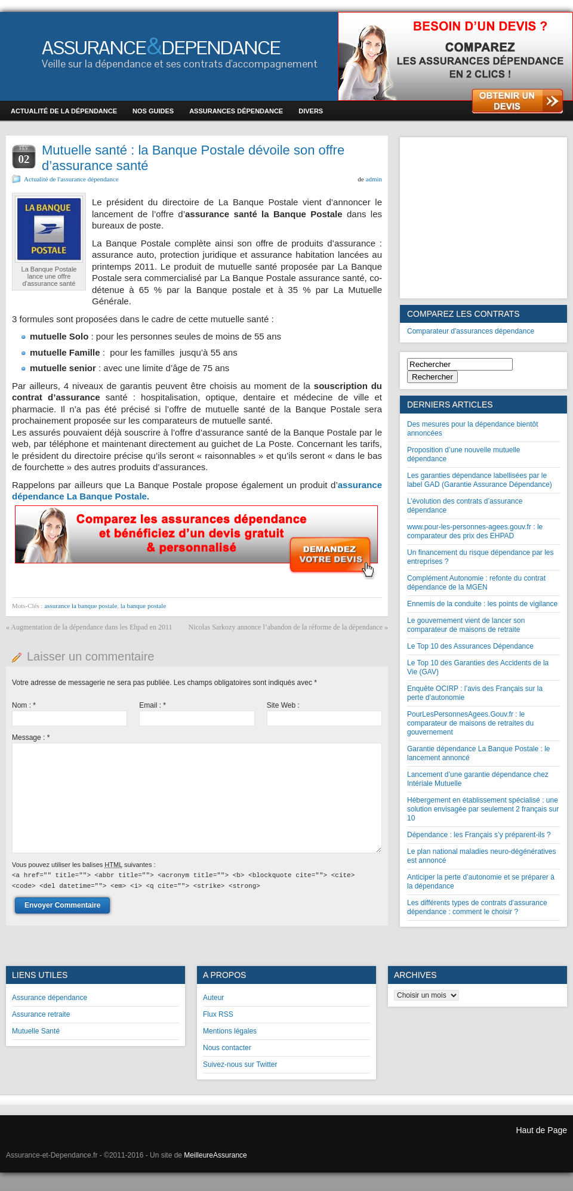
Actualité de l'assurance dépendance (71, 179)
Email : (152, 705)
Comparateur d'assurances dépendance (470, 331)
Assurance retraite (41, 1014)
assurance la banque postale (80, 605)
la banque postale (143, 605)
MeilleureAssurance (215, 1155)
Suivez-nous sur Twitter (240, 1064)
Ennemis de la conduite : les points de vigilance (482, 604)
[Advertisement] (483, 217)
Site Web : (283, 705)
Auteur (213, 997)
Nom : (24, 705)
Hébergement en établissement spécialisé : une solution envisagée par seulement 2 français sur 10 (483, 809)
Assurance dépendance (49, 997)
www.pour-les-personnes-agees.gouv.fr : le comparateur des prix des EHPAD (475, 531)
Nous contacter (227, 1048)
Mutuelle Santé (36, 1031)
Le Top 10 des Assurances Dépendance (470, 646)
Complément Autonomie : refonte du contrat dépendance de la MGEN (476, 582)
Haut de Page (541, 1130)
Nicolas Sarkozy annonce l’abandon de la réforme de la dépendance (285, 627)
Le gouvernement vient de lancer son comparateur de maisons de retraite (466, 625)
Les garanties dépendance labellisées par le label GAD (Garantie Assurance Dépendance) (479, 480)
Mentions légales (230, 1031)
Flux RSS (218, 1014)
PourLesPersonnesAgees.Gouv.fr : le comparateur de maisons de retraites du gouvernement (470, 723)
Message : (31, 737)
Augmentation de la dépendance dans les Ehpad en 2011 (91, 627)
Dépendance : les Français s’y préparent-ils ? (479, 835)
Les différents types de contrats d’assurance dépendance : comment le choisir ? (477, 907)
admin (374, 179)
